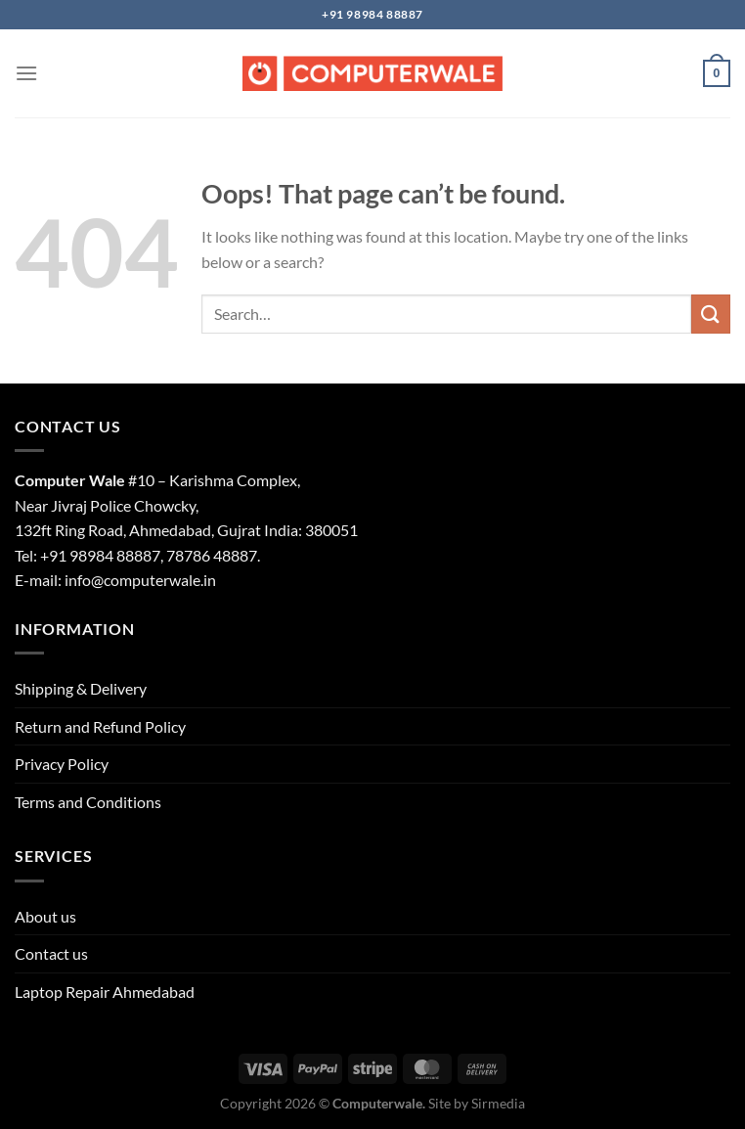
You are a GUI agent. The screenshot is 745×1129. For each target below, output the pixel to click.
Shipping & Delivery (81, 688)
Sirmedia (498, 1103)
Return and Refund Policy (100, 726)
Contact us (51, 953)
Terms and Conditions (88, 801)
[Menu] (26, 73)
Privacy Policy (62, 763)
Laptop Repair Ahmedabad (105, 991)
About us (45, 916)
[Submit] (710, 313)
